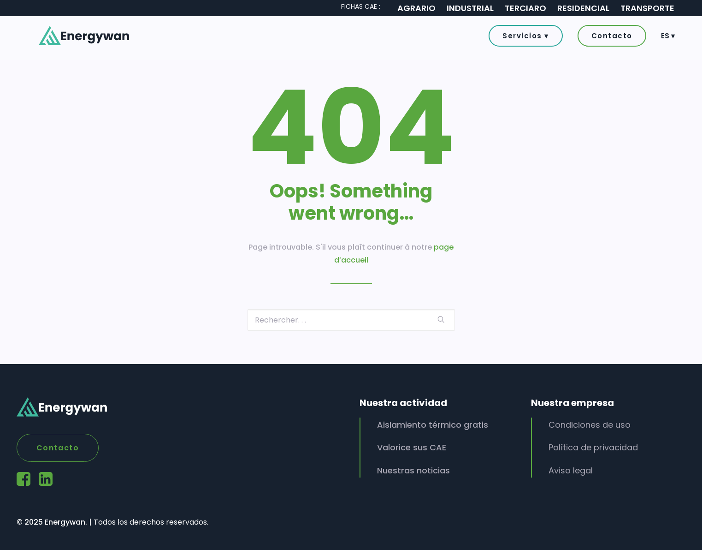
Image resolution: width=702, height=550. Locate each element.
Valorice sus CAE (411, 447)
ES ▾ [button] (668, 38)
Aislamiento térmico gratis (432, 424)
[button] (529, 38)
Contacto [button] (57, 447)
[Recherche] (351, 320)
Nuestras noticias (413, 470)
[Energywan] (73, 38)
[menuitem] (529, 38)
